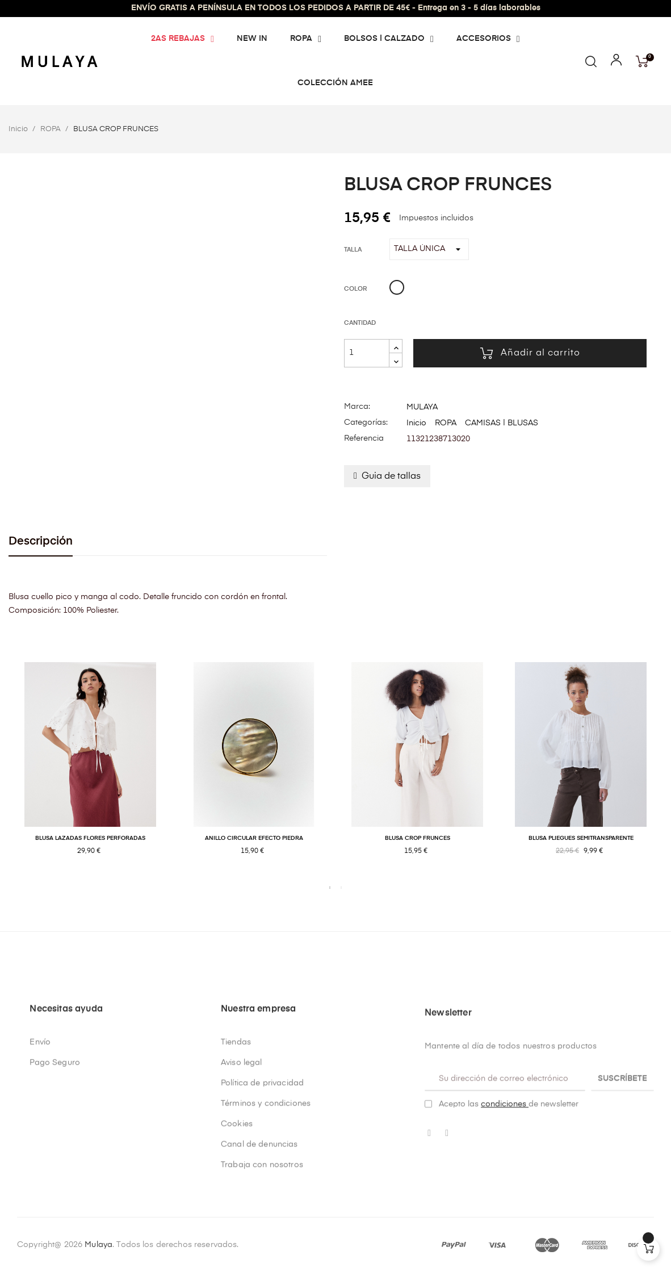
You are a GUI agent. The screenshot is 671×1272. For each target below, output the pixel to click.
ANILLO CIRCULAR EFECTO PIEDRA (254, 838)
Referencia (364, 438)
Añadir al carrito (530, 353)
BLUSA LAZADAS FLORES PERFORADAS (90, 838)
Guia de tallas (391, 476)
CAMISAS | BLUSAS (501, 423)
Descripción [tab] (41, 541)
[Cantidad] (366, 353)
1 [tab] (330, 887)
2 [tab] (341, 887)
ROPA (445, 423)
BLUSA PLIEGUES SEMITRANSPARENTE (581, 838)
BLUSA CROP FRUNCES (417, 838)
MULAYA (422, 407)
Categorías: (366, 422)
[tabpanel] (90, 771)
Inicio (416, 423)
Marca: (357, 407)
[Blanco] (396, 289)
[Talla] (429, 249)
